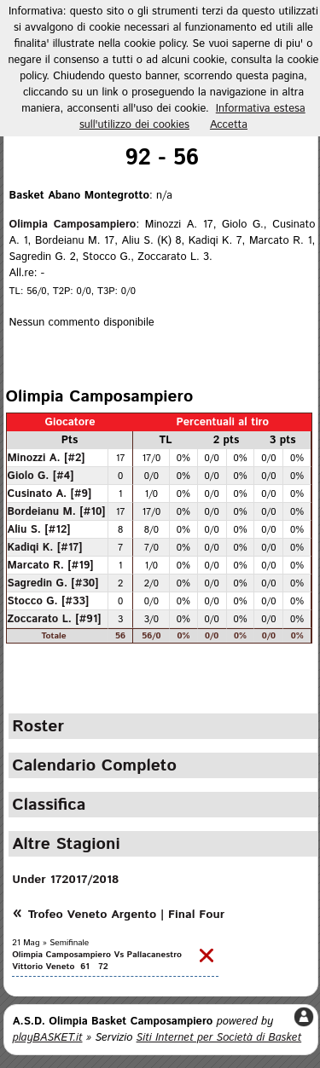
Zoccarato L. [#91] (55, 618)
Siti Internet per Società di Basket (219, 1038)
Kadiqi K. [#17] (45, 547)
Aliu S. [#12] (39, 529)
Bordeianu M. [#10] (57, 511)
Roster (38, 726)
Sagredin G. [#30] (53, 583)
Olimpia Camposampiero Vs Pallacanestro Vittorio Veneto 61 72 (97, 961)
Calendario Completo (94, 765)
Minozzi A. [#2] (46, 457)
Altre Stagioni (65, 844)
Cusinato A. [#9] (50, 493)
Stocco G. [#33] (49, 601)
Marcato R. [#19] (51, 565)
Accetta (228, 125)
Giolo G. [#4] (41, 475)
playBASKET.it (48, 1038)
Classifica (48, 805)
